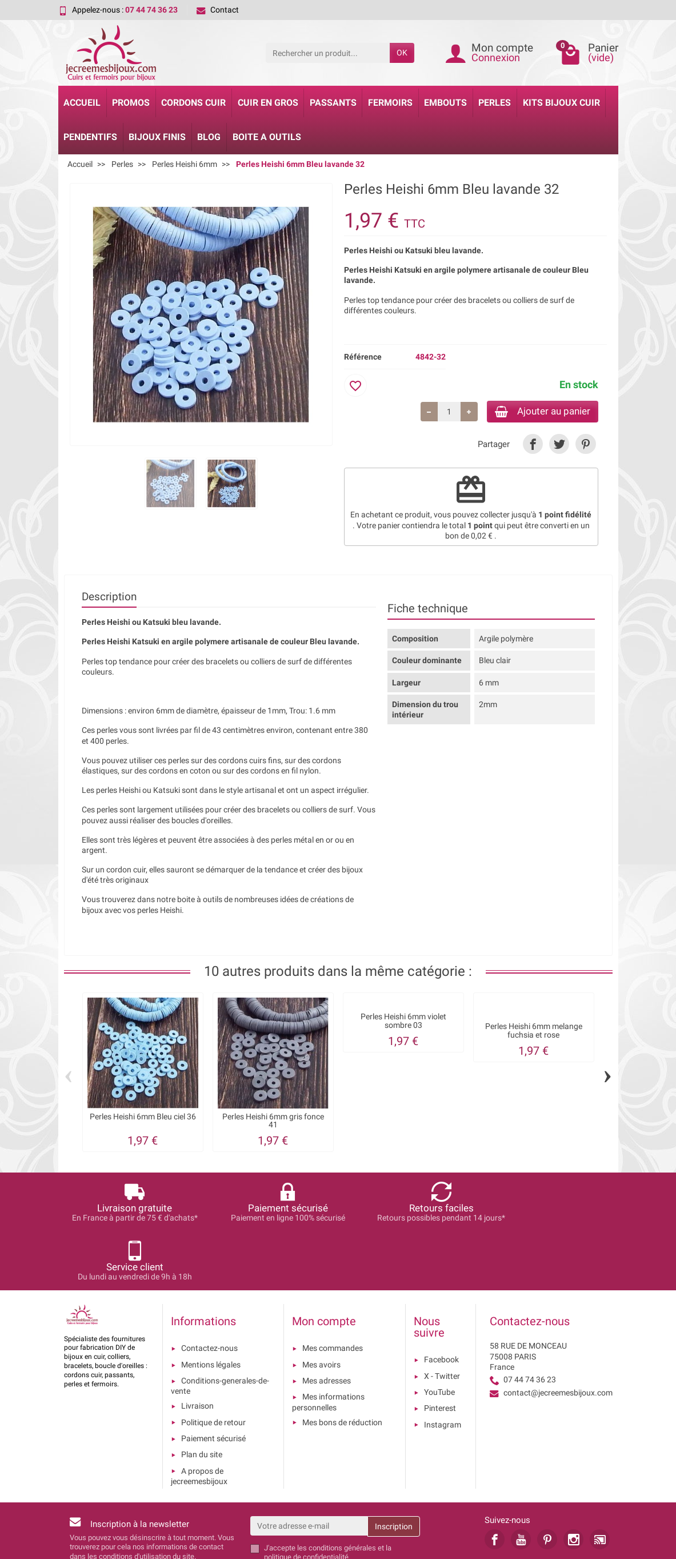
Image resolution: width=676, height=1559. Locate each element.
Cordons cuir (193, 102)
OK (402, 52)
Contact (218, 9)
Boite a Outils (267, 136)
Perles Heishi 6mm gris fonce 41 (273, 1122)
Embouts (445, 102)
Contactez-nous (209, 1291)
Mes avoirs (321, 1307)
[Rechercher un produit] (328, 52)
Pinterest (440, 1351)
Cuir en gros (268, 102)
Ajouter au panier (537, 411)
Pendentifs (90, 136)
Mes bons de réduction (342, 1365)
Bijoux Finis (157, 136)
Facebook (441, 1302)
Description (109, 598)
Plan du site (201, 1397)
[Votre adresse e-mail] (308, 1468)
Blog (209, 136)
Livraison (197, 1349)
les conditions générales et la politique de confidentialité (327, 1495)
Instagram (442, 1367)
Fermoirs (390, 102)
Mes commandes (332, 1291)
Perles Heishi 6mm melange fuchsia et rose (533, 1032)
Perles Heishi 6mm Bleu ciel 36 (143, 1118)
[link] (533, 446)
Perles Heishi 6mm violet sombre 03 (403, 1022)
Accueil (82, 102)
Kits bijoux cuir (561, 102)
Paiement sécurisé (213, 1381)
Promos (131, 102)
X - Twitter (442, 1318)
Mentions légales (211, 1307)
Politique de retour (213, 1365)
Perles (494, 102)
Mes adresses (326, 1323)
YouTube (439, 1334)
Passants (333, 102)
